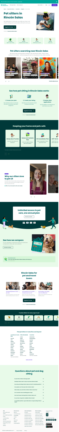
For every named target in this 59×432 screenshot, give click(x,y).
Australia (31, 340)
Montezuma (13, 352)
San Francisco (22, 350)
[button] (38, 179)
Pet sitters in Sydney (28, 421)
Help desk (4, 419)
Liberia (12, 355)
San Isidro (12, 346)
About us (15, 412)
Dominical (12, 350)
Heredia (12, 349)
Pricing (4, 416)
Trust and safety (6, 418)
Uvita (12, 339)
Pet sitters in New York (28, 418)
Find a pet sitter (13, 5)
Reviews (4, 425)
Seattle (21, 349)
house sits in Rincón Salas (12, 31)
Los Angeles (22, 341)
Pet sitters (26, 412)
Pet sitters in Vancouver (29, 424)
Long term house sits (38, 413)
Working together (17, 423)
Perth (21, 344)
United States (32, 336)
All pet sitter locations (28, 426)
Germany (31, 343)
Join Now (54, 5)
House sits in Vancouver (39, 423)
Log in (49, 5)
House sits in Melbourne (39, 421)
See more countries (33, 355)
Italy (30, 350)
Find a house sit (20, 5)
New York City (22, 343)
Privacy (25, 430)
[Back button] (6, 81)
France (31, 346)
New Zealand (32, 347)
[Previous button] (31, 197)
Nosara (12, 347)
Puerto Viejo (13, 342)
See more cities (23, 355)
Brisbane (21, 346)
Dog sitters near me (28, 415)
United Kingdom (32, 338)
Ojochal (12, 344)
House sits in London (38, 415)
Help (46, 5)
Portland (21, 352)
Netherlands (32, 349)
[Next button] (9, 81)
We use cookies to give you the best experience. (11, 1)
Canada (31, 341)
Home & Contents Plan (7, 421)
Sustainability (16, 415)
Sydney (21, 338)
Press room (16, 420)
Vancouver (22, 347)
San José (12, 338)
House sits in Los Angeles (39, 418)
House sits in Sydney (38, 420)
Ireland (31, 352)
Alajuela (12, 341)
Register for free (10, 27)
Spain (31, 344)
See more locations (14, 356)
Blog (14, 418)
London (21, 336)
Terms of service (19, 430)
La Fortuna (12, 353)
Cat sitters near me (28, 413)
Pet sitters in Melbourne (28, 423)
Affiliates (15, 421)
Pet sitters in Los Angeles (29, 420)
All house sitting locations (39, 424)
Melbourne (22, 340)
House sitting (37, 412)
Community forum (17, 413)
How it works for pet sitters (7, 415)
